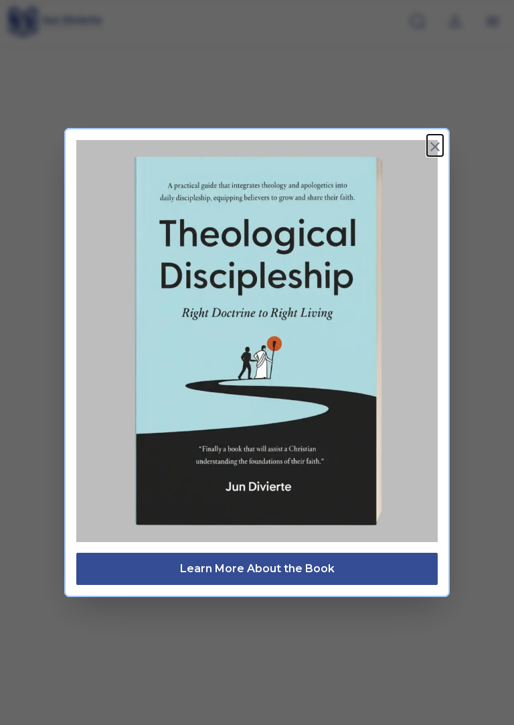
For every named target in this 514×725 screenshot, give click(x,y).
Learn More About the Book (257, 565)
